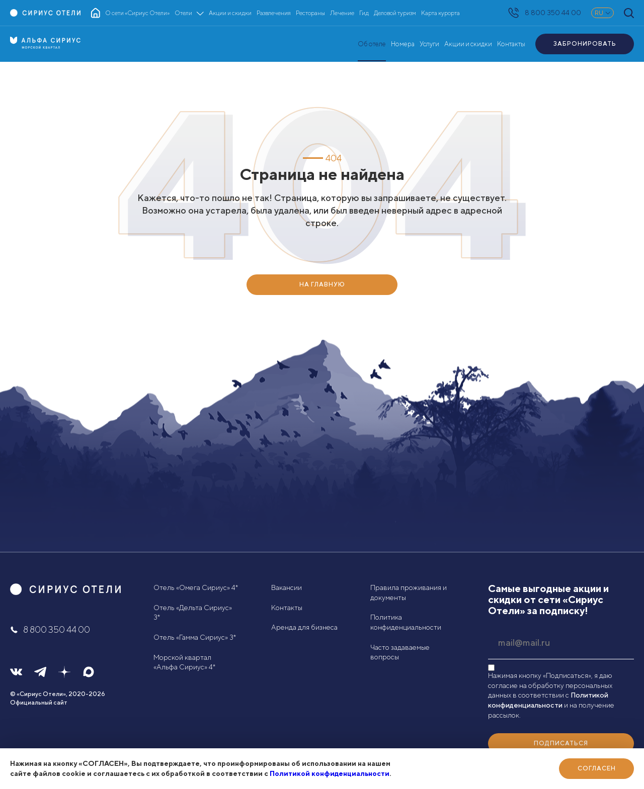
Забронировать (584, 43)
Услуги (429, 44)
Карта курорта (440, 13)
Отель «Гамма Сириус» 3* (194, 637)
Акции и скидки (468, 44)
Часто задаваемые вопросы (400, 652)
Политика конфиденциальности (405, 622)
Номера (403, 44)
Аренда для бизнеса (304, 627)
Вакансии (286, 587)
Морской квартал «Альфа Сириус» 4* (184, 662)
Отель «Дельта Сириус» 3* (192, 613)
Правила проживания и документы (408, 592)
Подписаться (561, 743)
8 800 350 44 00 (544, 13)
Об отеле (372, 44)
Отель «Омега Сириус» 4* (195, 587)
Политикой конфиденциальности (329, 773)
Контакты (511, 44)
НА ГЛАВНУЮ (322, 284)
